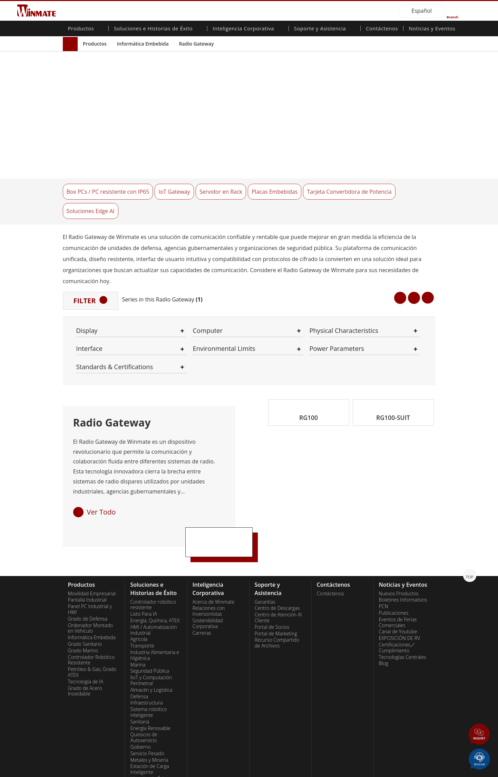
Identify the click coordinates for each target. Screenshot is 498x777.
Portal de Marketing (276, 593)
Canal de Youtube (398, 591)
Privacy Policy (109, 771)
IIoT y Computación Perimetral (151, 640)
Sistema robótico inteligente (148, 672)
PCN (383, 566)
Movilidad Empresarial (92, 553)
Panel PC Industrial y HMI (90, 569)
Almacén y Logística (151, 649)
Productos (95, 43)
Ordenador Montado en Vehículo (90, 588)
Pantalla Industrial (87, 559)
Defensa (139, 656)
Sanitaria (139, 681)
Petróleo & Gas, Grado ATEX (92, 632)
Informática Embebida (143, 43)
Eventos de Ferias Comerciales (398, 582)
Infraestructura (146, 662)
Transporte (142, 605)
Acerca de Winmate (214, 561)
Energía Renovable (150, 687)
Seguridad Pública (149, 630)
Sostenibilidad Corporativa (208, 583)
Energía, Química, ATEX (155, 580)
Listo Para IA (143, 573)
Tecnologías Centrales (402, 616)
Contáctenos (382, 29)
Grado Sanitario (85, 603)
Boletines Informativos (403, 559)
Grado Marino (83, 610)
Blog (383, 623)
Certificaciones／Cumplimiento (397, 607)
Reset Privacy (147, 771)
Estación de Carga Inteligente (149, 729)
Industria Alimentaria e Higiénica (154, 614)
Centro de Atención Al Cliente (278, 577)
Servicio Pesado (147, 713)
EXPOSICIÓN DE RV (399, 598)
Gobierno (140, 706)
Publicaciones (394, 572)
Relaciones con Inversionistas (209, 571)
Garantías (265, 561)
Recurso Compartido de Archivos (277, 602)
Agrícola (139, 599)
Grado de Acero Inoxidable (85, 650)
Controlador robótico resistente (153, 564)
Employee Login (186, 771)
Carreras (202, 592)
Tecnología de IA (86, 641)
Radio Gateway (196, 43)
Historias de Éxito (149, 738)
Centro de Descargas (277, 568)
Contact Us (75, 771)
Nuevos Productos (399, 553)
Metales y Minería (149, 719)
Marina (138, 624)
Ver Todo (101, 471)
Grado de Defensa (88, 578)
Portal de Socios (272, 586)
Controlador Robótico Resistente (91, 619)
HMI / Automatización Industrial (153, 589)
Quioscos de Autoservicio (143, 697)
